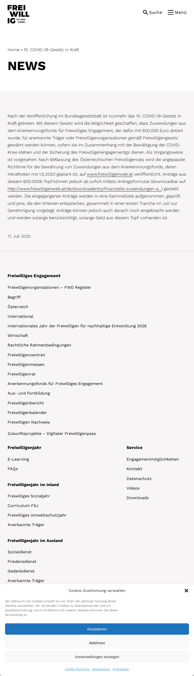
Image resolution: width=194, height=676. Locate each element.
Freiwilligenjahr (24, 447)
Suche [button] (155, 12)
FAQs (13, 468)
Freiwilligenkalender (27, 412)
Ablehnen (97, 643)
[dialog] (97, 630)
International (20, 316)
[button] (186, 590)
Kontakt (134, 468)
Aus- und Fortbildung (29, 393)
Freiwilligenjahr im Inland (33, 484)
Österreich (18, 306)
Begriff (14, 297)
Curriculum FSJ (23, 505)
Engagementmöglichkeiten (153, 459)
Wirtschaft (18, 335)
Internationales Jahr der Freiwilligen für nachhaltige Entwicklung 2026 (77, 326)
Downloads (138, 497)
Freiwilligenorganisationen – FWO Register (49, 287)
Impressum (121, 669)
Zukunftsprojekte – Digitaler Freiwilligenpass (52, 433)
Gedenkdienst (21, 571)
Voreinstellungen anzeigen (97, 657)
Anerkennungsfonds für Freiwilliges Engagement (55, 383)
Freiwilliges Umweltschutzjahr (37, 515)
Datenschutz (101, 669)
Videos (133, 488)
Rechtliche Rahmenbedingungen (39, 345)
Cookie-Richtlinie (77, 669)
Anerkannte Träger (26, 524)
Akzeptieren (97, 629)
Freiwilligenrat (22, 374)
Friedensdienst (22, 561)
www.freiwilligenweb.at (110, 174)
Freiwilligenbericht (26, 403)
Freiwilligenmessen (26, 364)
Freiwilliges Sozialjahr (29, 496)
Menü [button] (180, 12)
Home (13, 49)
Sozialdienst (20, 552)
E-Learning (18, 459)
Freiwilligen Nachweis (29, 422)
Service (134, 447)
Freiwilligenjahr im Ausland (35, 540)
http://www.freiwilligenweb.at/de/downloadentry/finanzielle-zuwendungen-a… (84, 188)
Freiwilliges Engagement (34, 275)
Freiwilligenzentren (26, 354)
